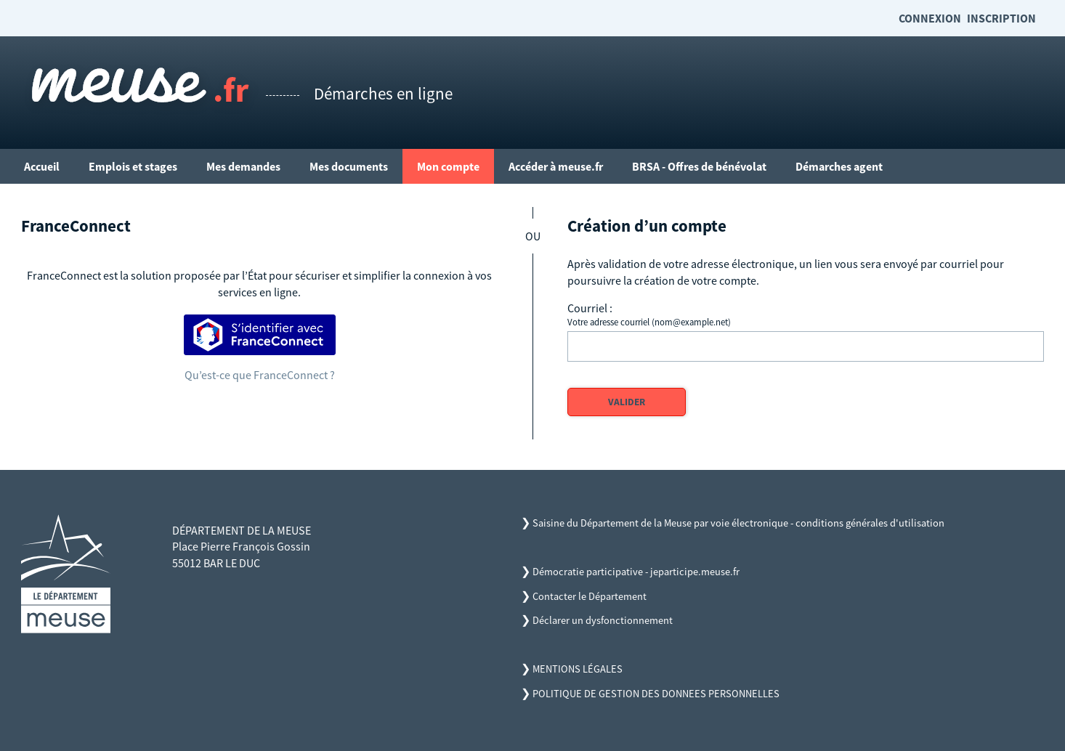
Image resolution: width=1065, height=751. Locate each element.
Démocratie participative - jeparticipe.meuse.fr (636, 571)
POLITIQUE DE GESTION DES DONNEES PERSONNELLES (655, 693)
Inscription (1001, 18)
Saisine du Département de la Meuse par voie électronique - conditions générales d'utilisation (738, 522)
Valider (626, 402)
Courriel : (589, 308)
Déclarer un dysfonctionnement (602, 620)
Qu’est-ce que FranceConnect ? (260, 375)
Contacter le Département (589, 596)
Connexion (930, 18)
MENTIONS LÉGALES (577, 668)
